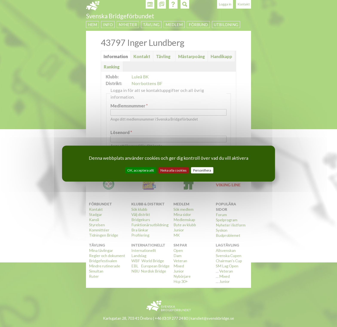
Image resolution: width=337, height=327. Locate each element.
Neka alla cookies (173, 170)
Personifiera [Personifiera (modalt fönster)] (202, 170)
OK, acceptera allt (140, 170)
